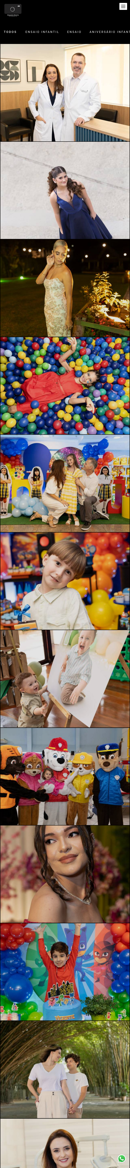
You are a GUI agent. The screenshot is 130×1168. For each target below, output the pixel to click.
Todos (10, 32)
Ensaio (74, 32)
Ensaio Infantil (42, 32)
